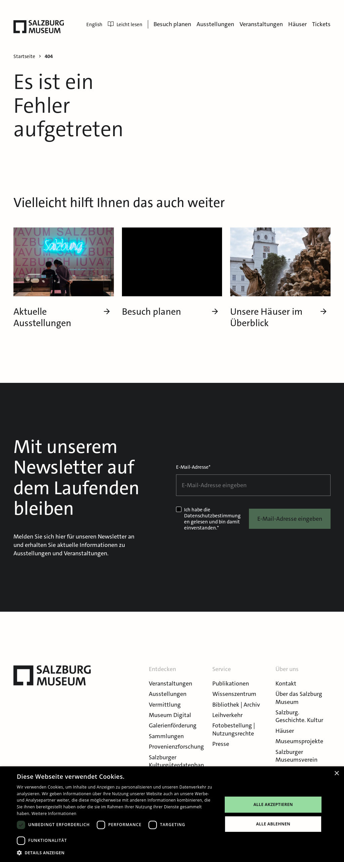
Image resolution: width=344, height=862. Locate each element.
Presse (220, 744)
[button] (116, 853)
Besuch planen (172, 24)
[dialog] (172, 814)
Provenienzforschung (176, 747)
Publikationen (230, 683)
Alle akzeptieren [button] (273, 804)
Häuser (297, 24)
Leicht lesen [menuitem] (125, 24)
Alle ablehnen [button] (273, 824)
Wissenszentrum (234, 694)
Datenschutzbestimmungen (212, 518)
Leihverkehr (227, 715)
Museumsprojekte (299, 741)
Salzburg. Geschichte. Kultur (299, 716)
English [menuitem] (94, 24)
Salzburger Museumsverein (296, 756)
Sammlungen (166, 736)
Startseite (24, 56)
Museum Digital (170, 715)
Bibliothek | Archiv (236, 705)
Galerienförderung (173, 725)
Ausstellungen (215, 24)
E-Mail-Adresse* (193, 467)
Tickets (321, 24)
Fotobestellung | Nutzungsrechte (233, 729)
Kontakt (285, 683)
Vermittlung (165, 705)
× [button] (336, 773)
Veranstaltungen (261, 24)
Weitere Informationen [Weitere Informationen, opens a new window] (54, 813)
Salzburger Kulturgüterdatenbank (176, 765)
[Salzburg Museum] (38, 26)
